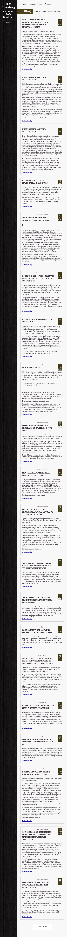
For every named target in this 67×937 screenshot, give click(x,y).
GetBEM (34, 379)
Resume (33, 4)
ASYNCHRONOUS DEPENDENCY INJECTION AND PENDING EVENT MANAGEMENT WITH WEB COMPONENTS (37, 836)
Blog (40, 4)
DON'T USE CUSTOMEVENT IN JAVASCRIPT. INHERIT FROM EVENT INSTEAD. (35, 885)
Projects (48, 4)
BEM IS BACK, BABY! (31, 368)
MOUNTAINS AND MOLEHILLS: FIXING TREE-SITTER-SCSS (36, 474)
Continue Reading (27, 69)
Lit (61, 234)
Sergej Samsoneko (46, 260)
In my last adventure (29, 480)
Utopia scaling (45, 136)
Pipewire (57, 578)
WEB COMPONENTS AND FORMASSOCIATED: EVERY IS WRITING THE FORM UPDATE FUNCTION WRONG (35, 24)
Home (24, 4)
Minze (34, 256)
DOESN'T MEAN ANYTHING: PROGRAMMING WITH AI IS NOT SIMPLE (37, 428)
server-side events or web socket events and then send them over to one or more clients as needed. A (41, 719)
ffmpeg (31, 616)
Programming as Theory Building (45, 326)
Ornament (58, 306)
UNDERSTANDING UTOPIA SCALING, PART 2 (34, 78)
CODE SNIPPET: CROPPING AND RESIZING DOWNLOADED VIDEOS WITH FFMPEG (37, 600)
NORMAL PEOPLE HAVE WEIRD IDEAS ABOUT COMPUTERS (36, 773)
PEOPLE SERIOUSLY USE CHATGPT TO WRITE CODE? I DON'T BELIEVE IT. (37, 741)
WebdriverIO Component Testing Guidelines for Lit (39, 670)
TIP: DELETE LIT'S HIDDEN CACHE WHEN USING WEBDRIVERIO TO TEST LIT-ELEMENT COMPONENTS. (38, 661)
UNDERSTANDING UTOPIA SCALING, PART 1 (34, 130)
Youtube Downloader (32, 609)
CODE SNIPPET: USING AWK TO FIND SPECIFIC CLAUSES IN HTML (37, 631)
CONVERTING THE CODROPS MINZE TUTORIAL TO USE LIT (35, 219)
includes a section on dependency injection (36, 853)
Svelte (52, 306)
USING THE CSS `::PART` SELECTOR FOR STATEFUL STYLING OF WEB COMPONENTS (38, 278)
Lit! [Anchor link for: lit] (24, 225)
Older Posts (42, 927)
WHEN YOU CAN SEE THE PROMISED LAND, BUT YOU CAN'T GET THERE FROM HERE (37, 512)
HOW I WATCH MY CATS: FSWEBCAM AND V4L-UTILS (35, 182)
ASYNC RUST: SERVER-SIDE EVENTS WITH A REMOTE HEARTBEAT (38, 707)
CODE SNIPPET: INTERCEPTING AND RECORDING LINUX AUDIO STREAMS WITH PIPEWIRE (36, 566)
